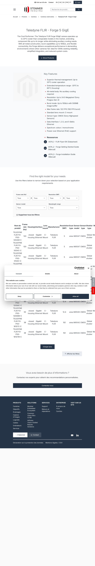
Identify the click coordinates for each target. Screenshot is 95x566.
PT (70, 2)
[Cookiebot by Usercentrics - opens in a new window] (76, 268)
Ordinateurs (17, 425)
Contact (51, 2)
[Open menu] (14, 9)
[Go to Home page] (33, 9)
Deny (19, 296)
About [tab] (76, 274)
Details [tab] (47, 274)
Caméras (34, 17)
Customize (47, 296)
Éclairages (16, 412)
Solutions (31, 403)
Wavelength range (55, 204)
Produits (24, 17)
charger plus (47, 347)
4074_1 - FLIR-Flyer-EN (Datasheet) (62, 142)
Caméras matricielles (47, 17)
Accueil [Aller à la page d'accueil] (15, 17)
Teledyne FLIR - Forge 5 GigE (67, 17)
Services (16, 428)
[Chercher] (78, 9)
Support (45, 406)
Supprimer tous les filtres (28, 215)
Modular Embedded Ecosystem (31, 408)
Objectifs (16, 409)
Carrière (59, 411)
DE (60, 2)
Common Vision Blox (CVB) (31, 415)
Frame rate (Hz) (21, 194)
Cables (15, 423)
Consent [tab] (19, 274)
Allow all (75, 296)
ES (63, 2)
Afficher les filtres (72, 354)
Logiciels (16, 420)
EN (57, 2)
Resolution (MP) (54, 194)
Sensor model (20, 204)
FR (67, 2)
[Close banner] (88, 268)
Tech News (93, 282)
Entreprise (61, 403)
